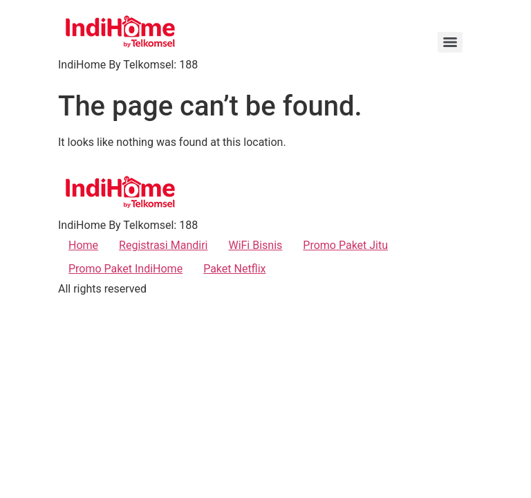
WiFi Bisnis (255, 245)
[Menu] (450, 42)
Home (83, 245)
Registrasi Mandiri (163, 245)
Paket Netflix (234, 268)
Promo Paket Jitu (345, 245)
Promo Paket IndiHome (125, 268)
